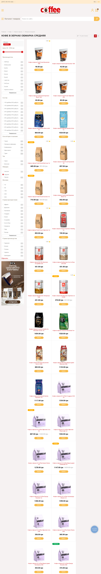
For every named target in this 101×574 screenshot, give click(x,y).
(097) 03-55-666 (11, 548)
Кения (13, 217)
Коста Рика (13, 223)
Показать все (12, 92)
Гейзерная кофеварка (13, 144)
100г (13, 191)
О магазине (29, 543)
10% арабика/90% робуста (13, 103)
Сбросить (4, 258)
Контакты (29, 558)
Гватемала (13, 211)
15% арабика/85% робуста (13, 106)
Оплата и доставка (32, 540)
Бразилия (13, 208)
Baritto (13, 68)
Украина (13, 252)
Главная (3, 31)
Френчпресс (13, 150)
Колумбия (13, 220)
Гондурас (13, 214)
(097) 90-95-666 (7, 2)
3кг (13, 188)
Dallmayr (13, 62)
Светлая (13, 172)
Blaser (13, 71)
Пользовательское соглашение (10, 567)
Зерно (13, 161)
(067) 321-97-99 (10, 544)
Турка (13, 154)
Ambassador (13, 65)
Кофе (10, 31)
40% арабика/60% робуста (13, 118)
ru (95, 2)
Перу (13, 229)
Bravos (13, 74)
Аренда (28, 552)
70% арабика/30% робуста (13, 130)
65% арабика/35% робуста (13, 127)
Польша (13, 249)
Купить (39, 69)
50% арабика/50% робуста (13, 121)
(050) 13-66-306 (10, 551)
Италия (13, 246)
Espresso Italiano (13, 90)
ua (99, 2)
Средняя (6, 44)
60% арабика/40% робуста (13, 124)
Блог (27, 555)
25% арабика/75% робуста (13, 112)
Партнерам (29, 549)
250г (13, 194)
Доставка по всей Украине (57, 540)
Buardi (13, 77)
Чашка (13, 141)
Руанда (13, 232)
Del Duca (13, 84)
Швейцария (13, 256)
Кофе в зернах (18, 31)
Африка (13, 205)
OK (71, 553)
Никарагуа (13, 226)
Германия (13, 243)
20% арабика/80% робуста (13, 109)
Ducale (13, 87)
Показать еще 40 (63, 523)
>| (69, 529)
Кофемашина (13, 147)
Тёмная (13, 177)
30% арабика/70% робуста (13, 115)
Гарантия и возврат (32, 546)
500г (13, 197)
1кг (13, 185)
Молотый (13, 164)
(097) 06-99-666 (11, 555)
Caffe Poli (13, 80)
